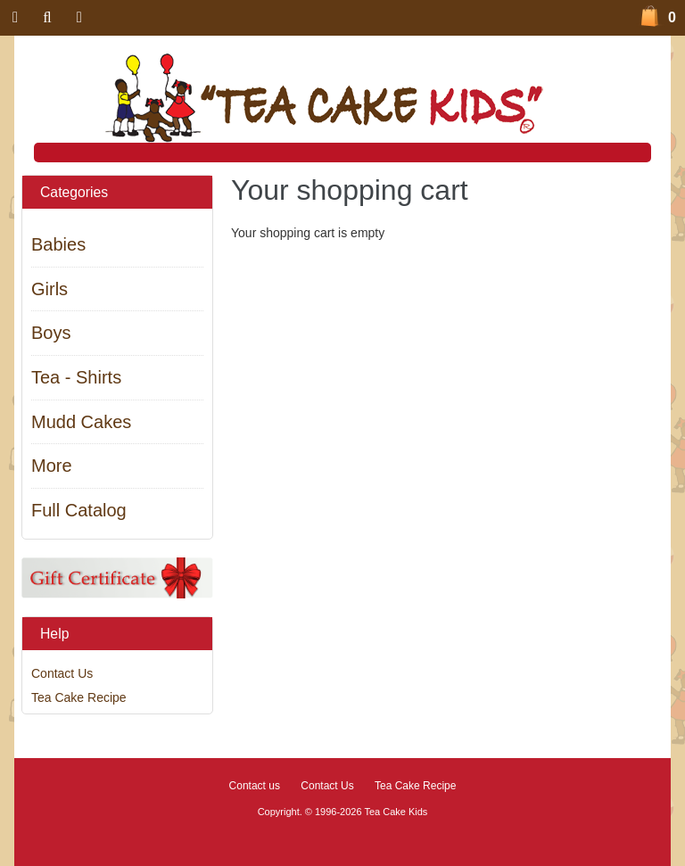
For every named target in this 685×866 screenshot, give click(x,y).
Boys (50, 332)
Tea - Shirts (76, 377)
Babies (58, 244)
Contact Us (62, 673)
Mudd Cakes (81, 422)
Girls (49, 289)
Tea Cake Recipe (79, 697)
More (51, 465)
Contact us (254, 785)
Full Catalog (79, 510)
